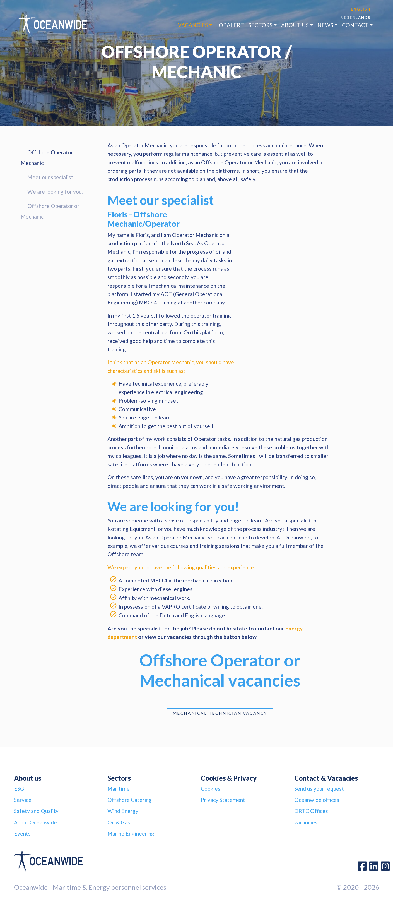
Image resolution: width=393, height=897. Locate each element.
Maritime (118, 788)
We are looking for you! (55, 191)
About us (295, 25)
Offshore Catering (129, 800)
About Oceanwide (35, 822)
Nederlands (356, 17)
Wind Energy (122, 811)
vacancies (305, 822)
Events (22, 833)
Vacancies (193, 25)
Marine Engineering (130, 833)
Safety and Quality (36, 811)
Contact (355, 25)
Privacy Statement (223, 800)
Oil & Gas (118, 822)
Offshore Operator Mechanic (47, 157)
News (325, 25)
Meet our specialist (50, 177)
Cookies (210, 788)
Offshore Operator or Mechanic (50, 211)
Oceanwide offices (316, 800)
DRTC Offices (311, 811)
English (361, 9)
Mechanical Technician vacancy (220, 713)
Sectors (261, 25)
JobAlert (230, 25)
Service (23, 800)
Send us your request (319, 788)
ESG (19, 788)
